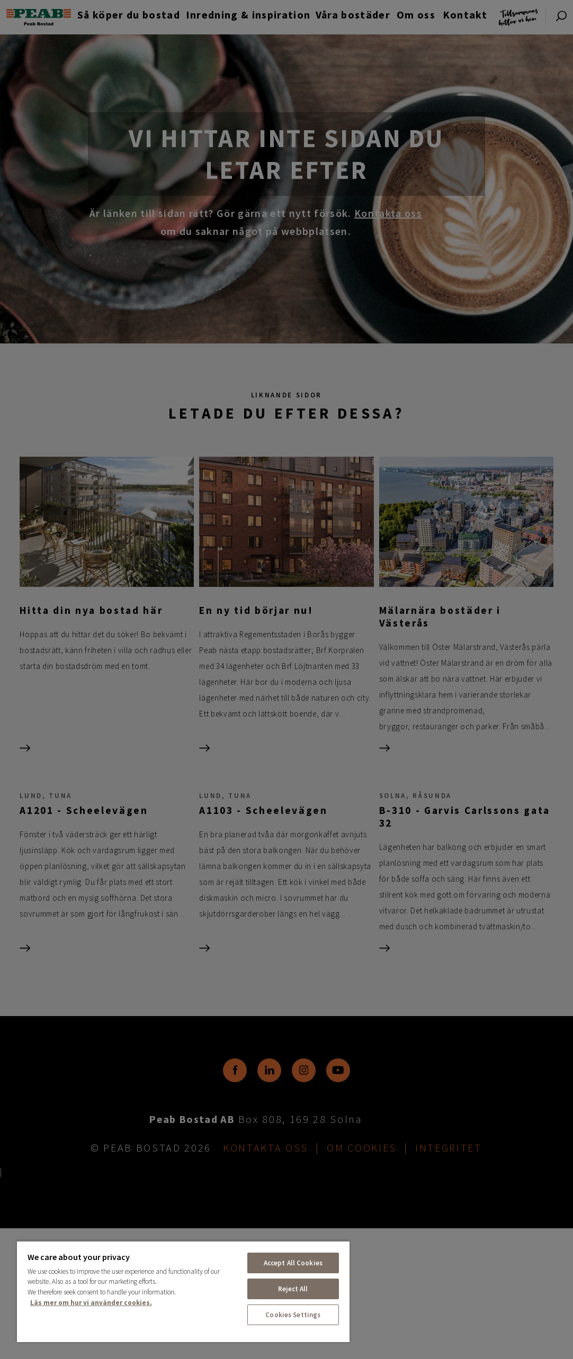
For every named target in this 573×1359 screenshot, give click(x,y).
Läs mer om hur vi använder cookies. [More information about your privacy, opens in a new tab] (91, 1302)
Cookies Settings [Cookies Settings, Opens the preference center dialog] (292, 1314)
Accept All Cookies (293, 1262)
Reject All (293, 1288)
